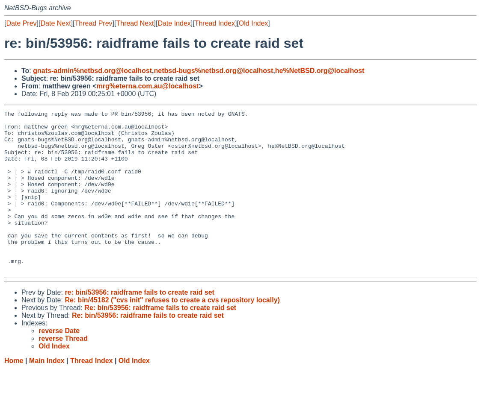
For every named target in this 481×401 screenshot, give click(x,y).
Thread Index (215, 23)
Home (13, 392)
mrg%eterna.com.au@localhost (148, 86)
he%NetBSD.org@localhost (320, 70)
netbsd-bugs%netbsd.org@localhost (213, 70)
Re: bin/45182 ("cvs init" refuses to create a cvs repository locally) (172, 332)
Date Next (55, 23)
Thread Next (135, 23)
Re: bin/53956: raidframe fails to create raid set (160, 339)
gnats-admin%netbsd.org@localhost (92, 70)
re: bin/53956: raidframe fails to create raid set (139, 324)
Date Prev (21, 23)
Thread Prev (94, 23)
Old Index (253, 23)
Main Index (47, 392)
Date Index (173, 23)
